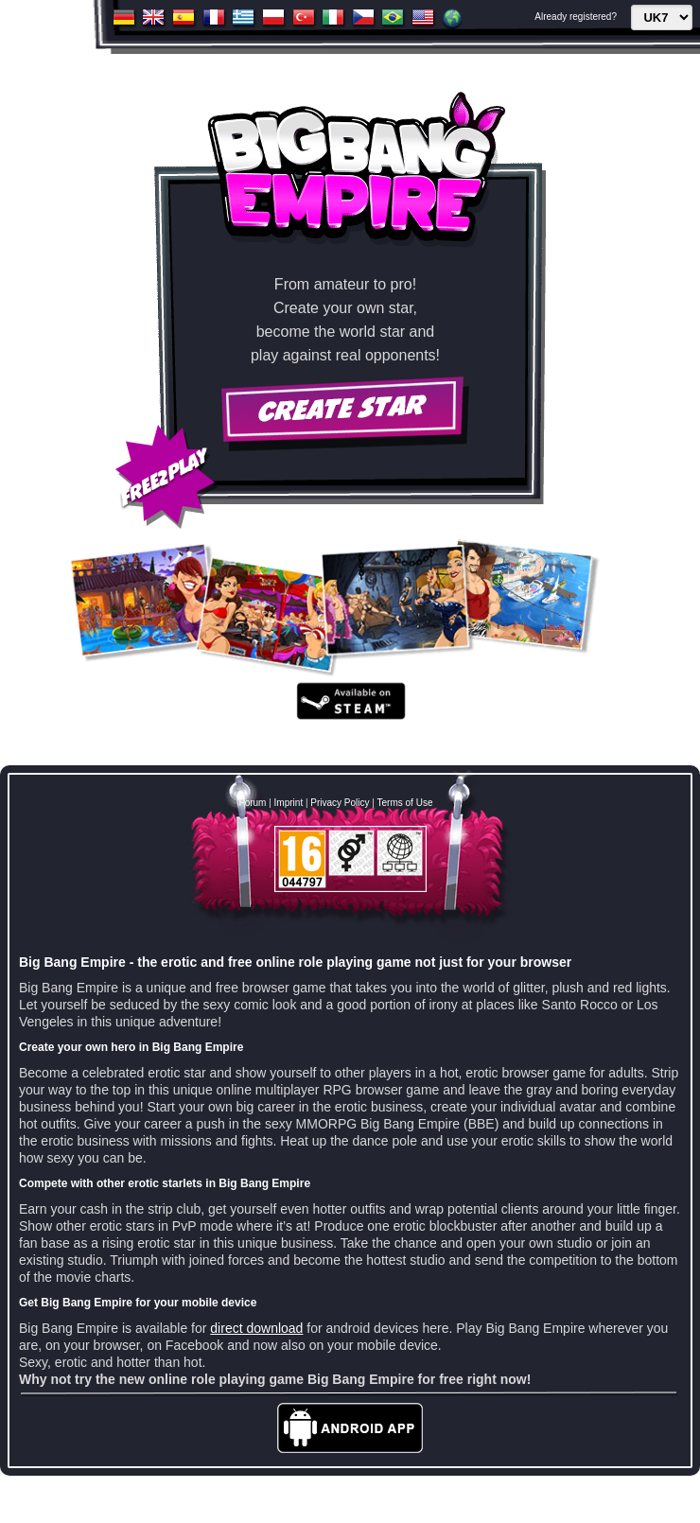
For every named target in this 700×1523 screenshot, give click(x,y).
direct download (256, 1328)
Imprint (289, 802)
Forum (253, 802)
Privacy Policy (339, 802)
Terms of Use (405, 802)
